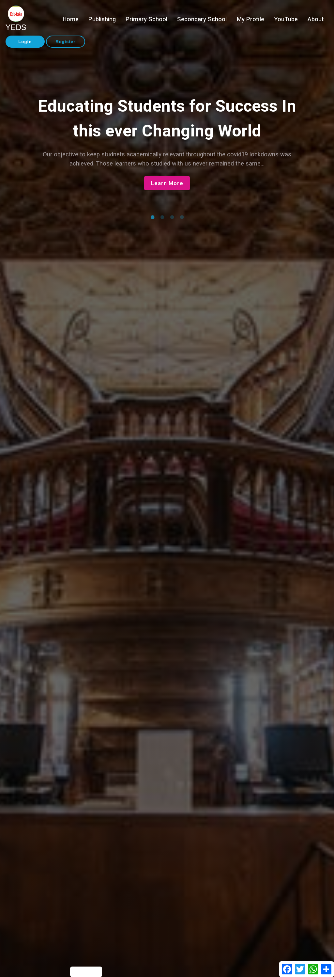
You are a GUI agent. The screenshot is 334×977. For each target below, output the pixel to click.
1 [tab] (152, 217)
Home (71, 19)
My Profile (250, 19)
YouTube (286, 19)
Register (65, 41)
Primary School (146, 19)
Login (25, 41)
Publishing (102, 19)
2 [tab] (162, 217)
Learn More (167, 183)
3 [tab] (172, 217)
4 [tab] (181, 217)
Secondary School (202, 19)
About (316, 19)
